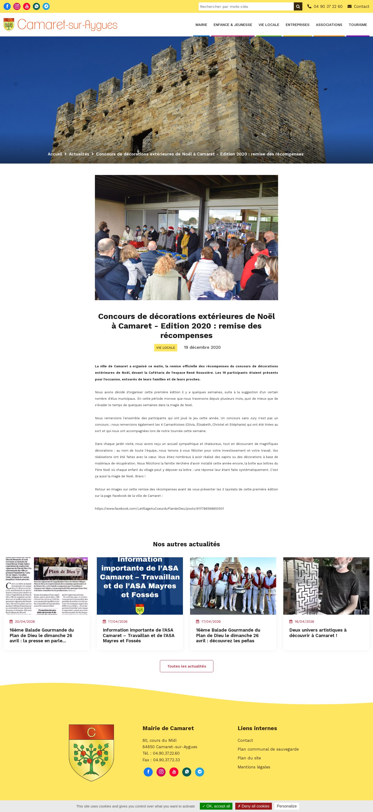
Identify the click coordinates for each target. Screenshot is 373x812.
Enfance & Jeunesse (233, 25)
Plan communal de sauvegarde (268, 756)
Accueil (55, 153)
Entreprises (297, 25)
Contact (245, 748)
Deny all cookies (254, 806)
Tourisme (358, 25)
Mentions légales (254, 774)
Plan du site (249, 765)
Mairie (201, 25)
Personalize (287, 806)
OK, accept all (216, 806)
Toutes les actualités (186, 672)
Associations (329, 25)
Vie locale (269, 25)
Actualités (80, 153)
